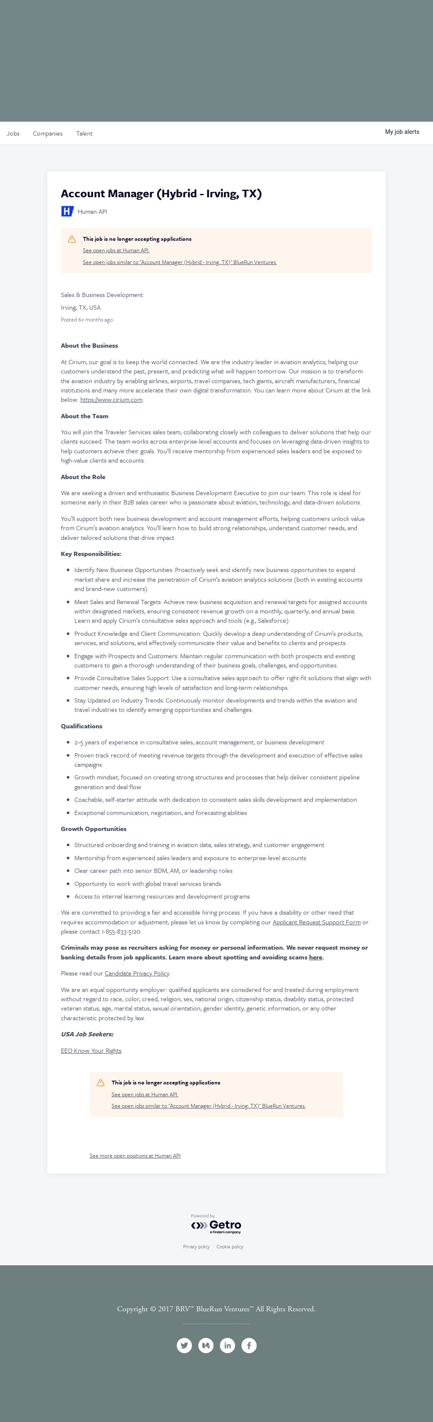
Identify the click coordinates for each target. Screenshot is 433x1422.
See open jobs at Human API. (116, 250)
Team (195, 18)
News (349, 18)
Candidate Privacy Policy (137, 973)
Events (282, 18)
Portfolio (237, 18)
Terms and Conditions (216, 1319)
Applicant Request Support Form (317, 921)
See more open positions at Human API (135, 1155)
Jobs (317, 18)
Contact (399, 18)
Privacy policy (196, 1246)
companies (48, 133)
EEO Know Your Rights (91, 1050)
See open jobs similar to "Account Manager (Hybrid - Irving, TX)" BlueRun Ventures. (180, 262)
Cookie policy (229, 1246)
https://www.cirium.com (111, 399)
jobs (13, 133)
